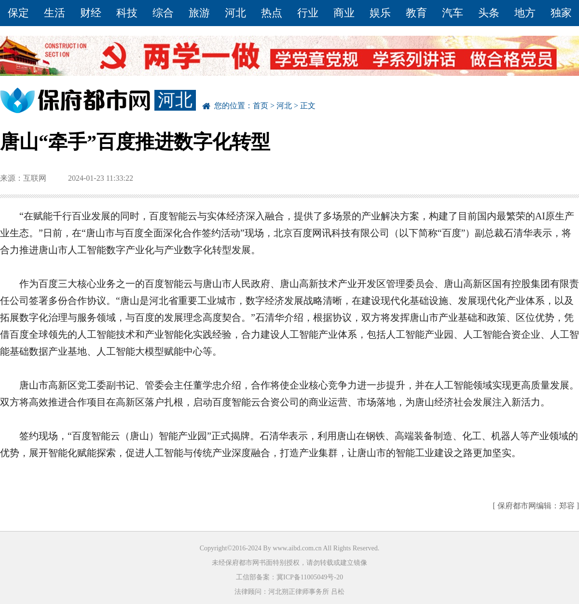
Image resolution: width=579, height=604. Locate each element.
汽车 (452, 13)
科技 (127, 13)
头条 (488, 13)
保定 (18, 13)
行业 (307, 13)
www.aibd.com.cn (297, 548)
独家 (561, 13)
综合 (163, 13)
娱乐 (380, 13)
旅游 (199, 13)
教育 (416, 13)
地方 (525, 13)
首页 (260, 105)
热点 (271, 13)
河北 (235, 13)
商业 (344, 13)
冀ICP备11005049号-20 (309, 577)
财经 (90, 13)
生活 (54, 13)
